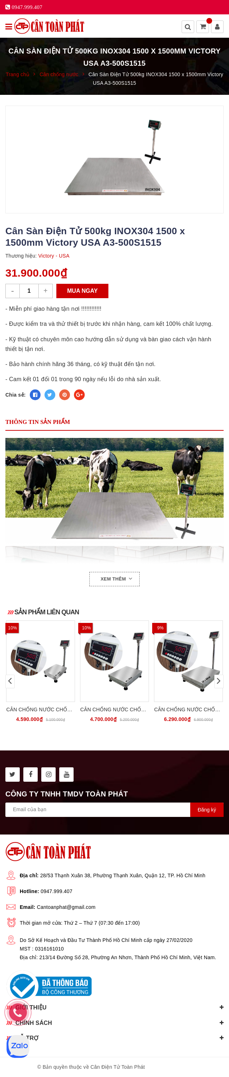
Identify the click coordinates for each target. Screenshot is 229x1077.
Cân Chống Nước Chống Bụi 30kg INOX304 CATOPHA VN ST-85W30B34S (40, 710)
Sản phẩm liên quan (46, 612)
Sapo (185, 1067)
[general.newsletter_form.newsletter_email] (114, 810)
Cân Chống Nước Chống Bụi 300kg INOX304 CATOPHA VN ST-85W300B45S (114, 710)
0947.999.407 (57, 891)
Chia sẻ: (15, 395)
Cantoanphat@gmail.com (66, 907)
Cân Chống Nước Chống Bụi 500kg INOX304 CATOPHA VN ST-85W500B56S (188, 710)
